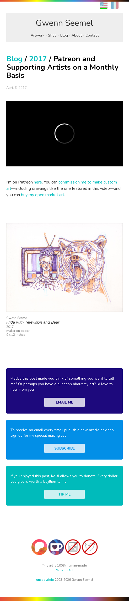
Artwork (37, 35)
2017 (38, 59)
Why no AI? (64, 570)
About (77, 35)
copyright (45, 580)
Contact (92, 35)
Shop (52, 35)
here (38, 182)
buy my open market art (42, 195)
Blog (64, 35)
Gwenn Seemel (64, 23)
